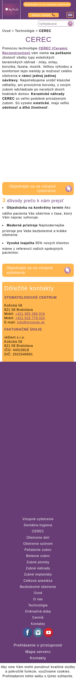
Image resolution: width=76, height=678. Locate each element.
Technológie (38, 605)
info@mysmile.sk (31, 322)
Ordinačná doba (38, 611)
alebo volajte (43, 15)
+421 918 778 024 (30, 318)
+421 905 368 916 (30, 314)
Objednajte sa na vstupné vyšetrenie (47, 4)
